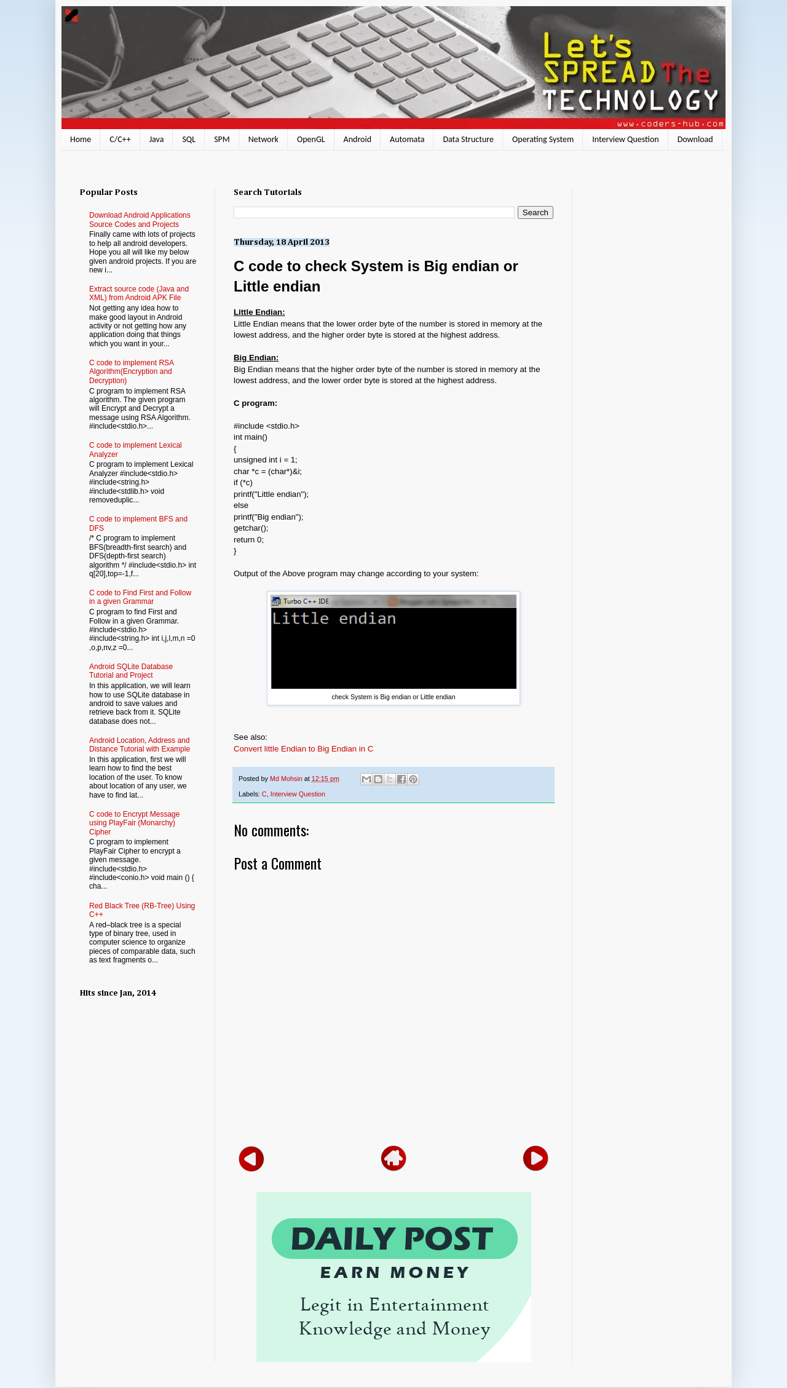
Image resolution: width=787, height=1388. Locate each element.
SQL (189, 139)
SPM (222, 139)
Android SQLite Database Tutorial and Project (131, 671)
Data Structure (468, 139)
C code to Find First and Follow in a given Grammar (140, 597)
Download (695, 139)
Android (357, 139)
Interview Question (625, 139)
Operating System (543, 139)
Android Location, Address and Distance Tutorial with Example (139, 744)
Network (263, 139)
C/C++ (119, 139)
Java (156, 139)
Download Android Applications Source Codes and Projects (140, 219)
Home (80, 139)
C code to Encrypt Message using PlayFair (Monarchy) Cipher (134, 823)
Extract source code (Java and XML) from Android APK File (139, 293)
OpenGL (311, 139)
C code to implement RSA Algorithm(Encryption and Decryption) (131, 372)
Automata (407, 139)
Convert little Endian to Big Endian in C (303, 748)
